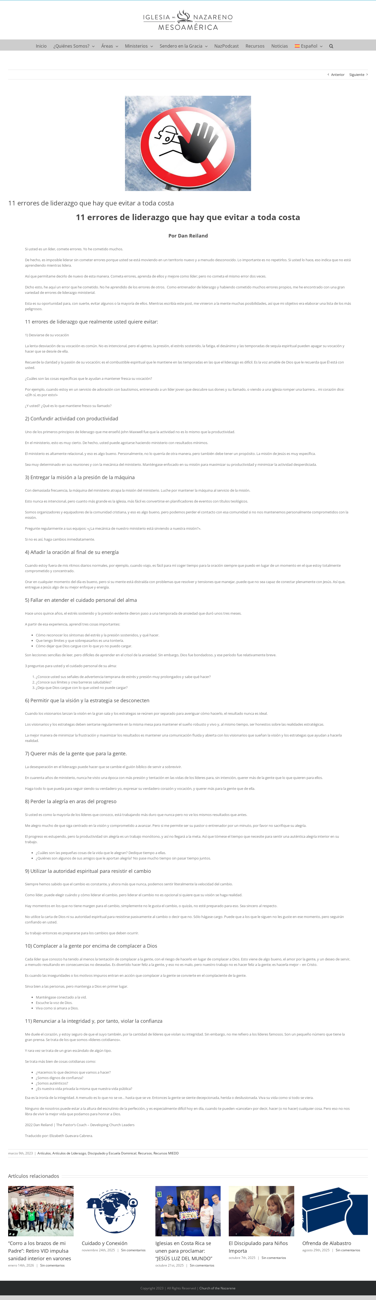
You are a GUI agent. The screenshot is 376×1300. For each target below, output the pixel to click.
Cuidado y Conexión (104, 1243)
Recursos (145, 1153)
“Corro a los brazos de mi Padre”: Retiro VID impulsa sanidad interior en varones (39, 1250)
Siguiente (356, 74)
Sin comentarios (52, 1265)
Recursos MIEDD (166, 1153)
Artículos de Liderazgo (69, 1153)
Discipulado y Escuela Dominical (112, 1153)
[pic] (188, 143)
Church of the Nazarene (217, 1288)
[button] (331, 44)
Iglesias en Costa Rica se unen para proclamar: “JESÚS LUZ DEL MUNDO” (183, 1250)
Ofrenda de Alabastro (326, 1243)
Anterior (337, 74)
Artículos (44, 1153)
